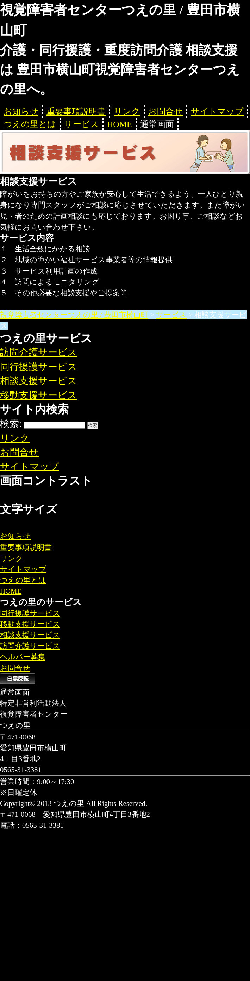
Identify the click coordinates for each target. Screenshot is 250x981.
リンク (127, 111)
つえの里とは (30, 124)
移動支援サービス (38, 395)
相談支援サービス (38, 381)
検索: (11, 423)
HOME (119, 124)
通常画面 (157, 124)
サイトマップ (217, 111)
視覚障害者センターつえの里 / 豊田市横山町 (74, 314)
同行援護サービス (38, 366)
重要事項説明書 (76, 111)
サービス (81, 124)
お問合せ (165, 111)
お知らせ (21, 111)
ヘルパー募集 (22, 657)
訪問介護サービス (38, 352)
